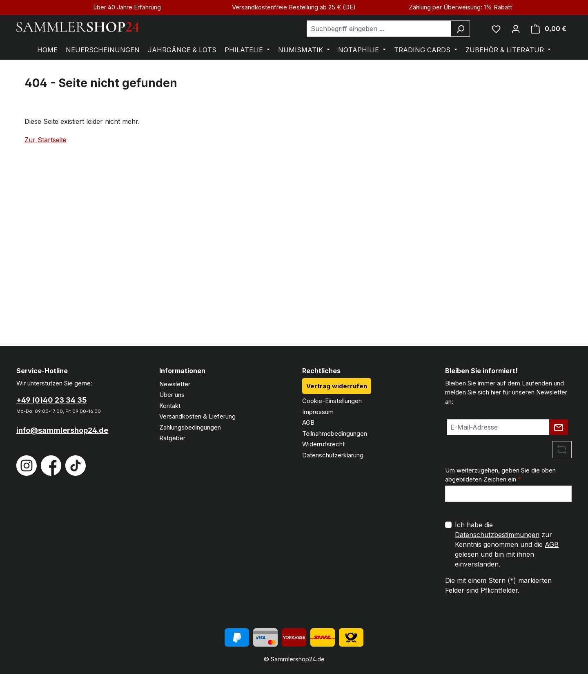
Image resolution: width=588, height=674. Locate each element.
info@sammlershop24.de (62, 430)
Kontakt (169, 406)
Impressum (318, 412)
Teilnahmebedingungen (334, 433)
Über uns (172, 395)
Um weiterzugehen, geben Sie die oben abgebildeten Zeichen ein (500, 475)
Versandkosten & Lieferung (197, 416)
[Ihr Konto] (516, 28)
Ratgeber (172, 438)
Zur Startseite (45, 140)
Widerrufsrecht (323, 444)
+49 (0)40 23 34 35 (51, 400)
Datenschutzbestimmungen (497, 535)
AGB (308, 422)
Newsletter (174, 384)
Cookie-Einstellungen (332, 401)
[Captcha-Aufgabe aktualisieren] (562, 449)
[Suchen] (460, 28)
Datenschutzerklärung (332, 455)
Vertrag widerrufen (336, 386)
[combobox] (379, 28)
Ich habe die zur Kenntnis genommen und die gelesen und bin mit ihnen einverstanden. (507, 544)
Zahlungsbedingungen (190, 427)
